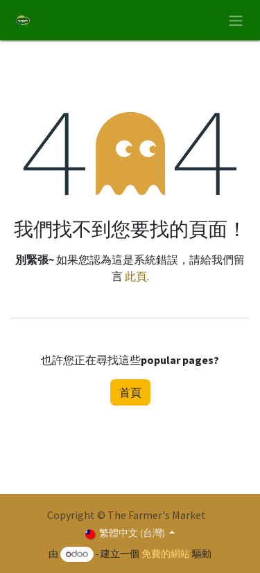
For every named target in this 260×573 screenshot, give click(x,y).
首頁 (130, 392)
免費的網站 (165, 553)
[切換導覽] (236, 20)
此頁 (136, 276)
